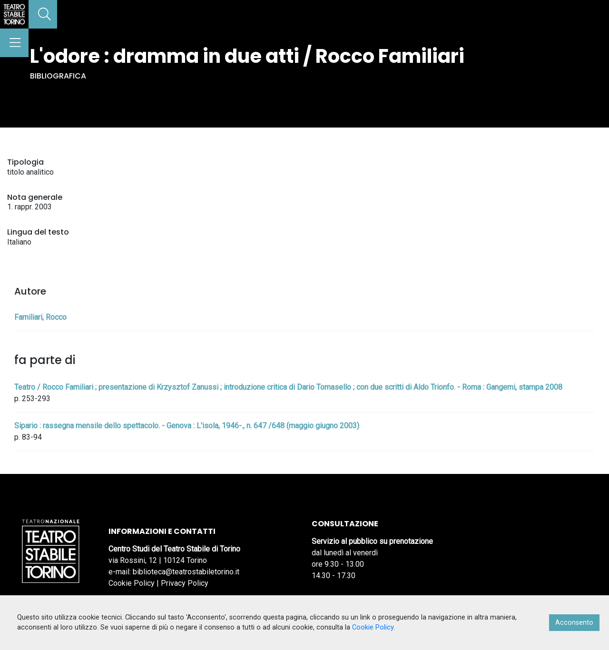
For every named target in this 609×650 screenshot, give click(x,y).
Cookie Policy (131, 583)
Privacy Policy (184, 583)
